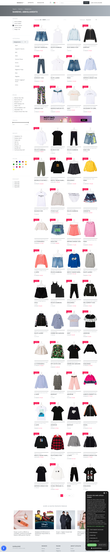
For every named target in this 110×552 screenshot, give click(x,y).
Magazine (40, 2)
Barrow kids (18, 99)
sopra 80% (16, 187)
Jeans (16, 55)
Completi (17, 66)
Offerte (31, 2)
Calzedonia (18, 136)
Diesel (17, 105)
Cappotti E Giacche (19, 49)
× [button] (106, 493)
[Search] (71, 2)
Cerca (86, 2)
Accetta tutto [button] (92, 545)
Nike (16, 144)
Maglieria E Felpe (19, 69)
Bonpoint (18, 101)
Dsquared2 (18, 109)
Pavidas (17, 146)
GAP (16, 142)
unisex (17, 27)
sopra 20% (16, 182)
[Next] (72, 495)
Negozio (20, 2)
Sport (16, 45)
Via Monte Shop (19, 150)
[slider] (28, 122)
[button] (4, 548)
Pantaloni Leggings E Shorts (20, 80)
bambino (18, 25)
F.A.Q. (72, 548)
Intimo (16, 85)
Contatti (73, 550)
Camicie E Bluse (19, 59)
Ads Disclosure (96, 2)
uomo (17, 23)
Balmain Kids (19, 98)
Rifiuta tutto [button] (102, 545)
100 (69, 495)
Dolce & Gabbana (20, 107)
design (17, 29)
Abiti (16, 52)
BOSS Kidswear (19, 103)
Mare (16, 73)
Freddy (17, 140)
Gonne (16, 62)
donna (18, 21)
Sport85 (17, 148)
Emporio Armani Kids (20, 111)
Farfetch (18, 138)
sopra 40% (16, 183)
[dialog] (97, 520)
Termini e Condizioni (90, 550)
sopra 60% (16, 185)
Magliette (17, 76)
